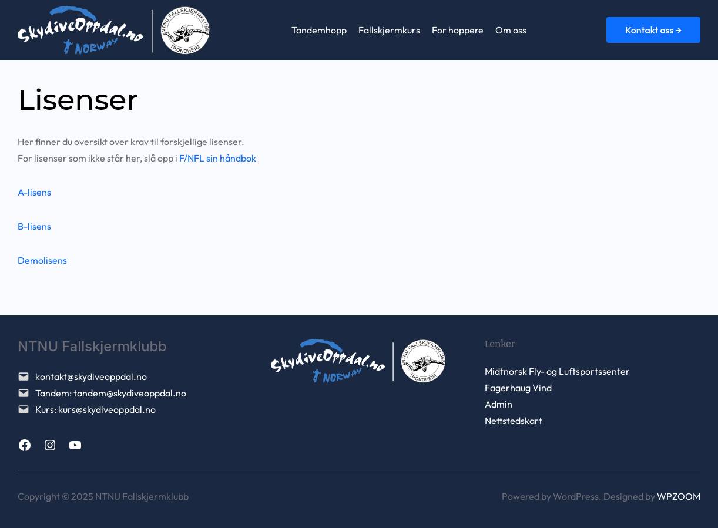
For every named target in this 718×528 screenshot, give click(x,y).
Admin (498, 404)
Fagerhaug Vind (518, 388)
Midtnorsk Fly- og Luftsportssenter (557, 371)
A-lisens (34, 192)
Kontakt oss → (653, 30)
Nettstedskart (513, 420)
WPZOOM (678, 496)
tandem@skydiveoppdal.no (129, 393)
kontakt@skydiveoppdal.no (91, 376)
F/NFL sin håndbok (217, 158)
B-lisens (34, 226)
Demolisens (42, 260)
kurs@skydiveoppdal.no (107, 409)
